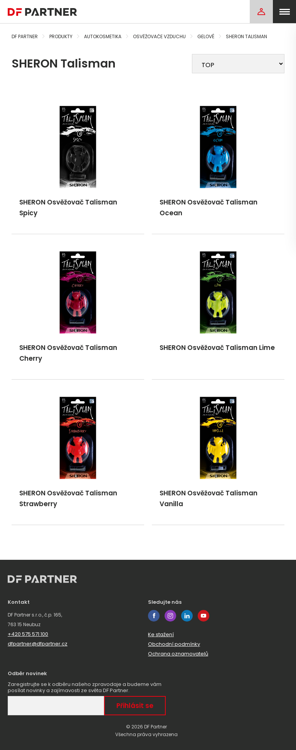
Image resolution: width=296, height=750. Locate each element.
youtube (203, 616)
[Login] (261, 11)
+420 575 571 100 (28, 634)
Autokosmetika (102, 36)
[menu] (284, 11)
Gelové (205, 36)
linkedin (187, 616)
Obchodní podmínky (174, 644)
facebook (154, 616)
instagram (170, 616)
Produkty (60, 36)
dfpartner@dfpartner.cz (37, 643)
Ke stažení (161, 634)
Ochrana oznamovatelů (178, 653)
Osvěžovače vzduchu (159, 36)
